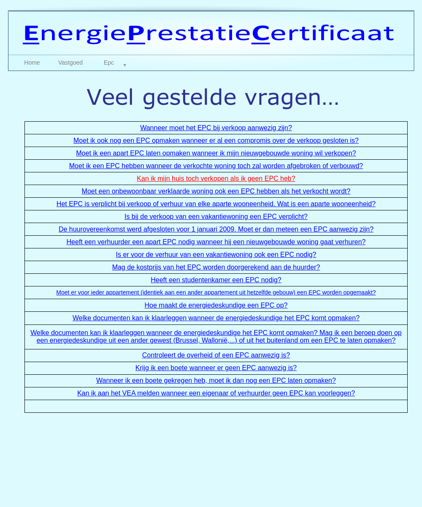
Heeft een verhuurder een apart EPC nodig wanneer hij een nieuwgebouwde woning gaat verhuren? (216, 241)
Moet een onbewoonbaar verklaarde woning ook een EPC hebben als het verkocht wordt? (216, 191)
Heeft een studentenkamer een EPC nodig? (216, 279)
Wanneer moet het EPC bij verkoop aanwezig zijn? (216, 127)
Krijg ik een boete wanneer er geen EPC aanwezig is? (216, 367)
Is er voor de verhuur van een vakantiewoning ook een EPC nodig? (216, 254)
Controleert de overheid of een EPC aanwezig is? (216, 355)
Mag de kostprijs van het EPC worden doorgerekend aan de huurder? (216, 267)
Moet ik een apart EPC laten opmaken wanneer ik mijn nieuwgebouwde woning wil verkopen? (216, 153)
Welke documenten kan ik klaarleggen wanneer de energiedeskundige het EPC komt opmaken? (216, 318)
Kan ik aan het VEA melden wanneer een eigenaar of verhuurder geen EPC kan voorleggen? (216, 393)
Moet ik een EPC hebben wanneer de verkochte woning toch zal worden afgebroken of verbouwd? (216, 165)
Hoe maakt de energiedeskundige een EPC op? (216, 305)
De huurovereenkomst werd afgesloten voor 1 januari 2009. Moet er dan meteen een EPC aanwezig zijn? (216, 229)
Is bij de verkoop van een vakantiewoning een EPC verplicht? (216, 216)
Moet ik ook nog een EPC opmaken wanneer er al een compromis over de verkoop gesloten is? (216, 140)
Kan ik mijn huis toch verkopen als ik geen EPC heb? (216, 178)
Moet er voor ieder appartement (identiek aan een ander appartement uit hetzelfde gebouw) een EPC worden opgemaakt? (216, 292)
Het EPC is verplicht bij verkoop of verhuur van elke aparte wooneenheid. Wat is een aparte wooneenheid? (216, 203)
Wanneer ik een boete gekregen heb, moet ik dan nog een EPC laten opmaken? (216, 380)
